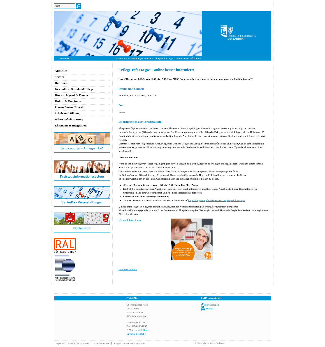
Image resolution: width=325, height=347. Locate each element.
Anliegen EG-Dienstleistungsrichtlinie (129, 343)
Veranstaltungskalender (139, 58)
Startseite (120, 58)
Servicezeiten (212, 304)
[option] (162, 33)
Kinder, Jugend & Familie (72, 95)
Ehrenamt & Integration (71, 125)
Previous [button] (50, 33)
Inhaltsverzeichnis (101, 343)
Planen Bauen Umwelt (69, 107)
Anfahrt (209, 308)
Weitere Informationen (129, 220)
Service (59, 77)
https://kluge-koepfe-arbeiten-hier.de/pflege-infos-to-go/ (216, 200)
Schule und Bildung (67, 113)
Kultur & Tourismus (68, 101)
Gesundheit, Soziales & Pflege (74, 89)
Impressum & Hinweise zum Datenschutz (73, 343)
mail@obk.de (142, 330)
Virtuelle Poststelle (136, 333)
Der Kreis (61, 83)
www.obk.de (65, 58)
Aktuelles (61, 70)
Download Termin (127, 269)
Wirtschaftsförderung (69, 119)
